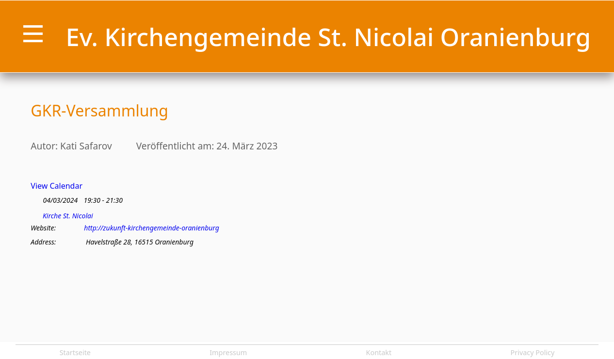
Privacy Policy (533, 352)
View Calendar (56, 185)
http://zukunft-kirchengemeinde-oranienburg (151, 228)
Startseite (75, 352)
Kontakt (379, 352)
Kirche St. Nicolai (68, 216)
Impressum (228, 352)
